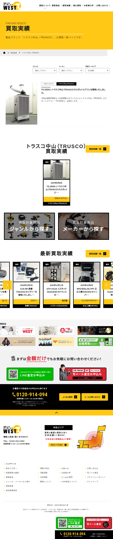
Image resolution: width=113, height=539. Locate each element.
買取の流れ (45, 468)
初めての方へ (11, 468)
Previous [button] (7, 290)
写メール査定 (92, 473)
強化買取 (77, 6)
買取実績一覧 (95, 149)
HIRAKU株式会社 (60, 505)
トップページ (11, 464)
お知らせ (65, 468)
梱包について (45, 481)
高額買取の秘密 (12, 473)
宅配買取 (44, 473)
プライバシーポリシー (96, 477)
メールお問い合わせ (92, 397)
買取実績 (66, 6)
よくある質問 (67, 397)
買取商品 (56, 6)
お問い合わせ (102, 6)
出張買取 (44, 477)
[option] (56, 183)
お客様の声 (89, 6)
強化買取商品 (11, 490)
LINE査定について (69, 481)
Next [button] (106, 290)
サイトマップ (92, 481)
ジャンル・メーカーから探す (18, 481)
